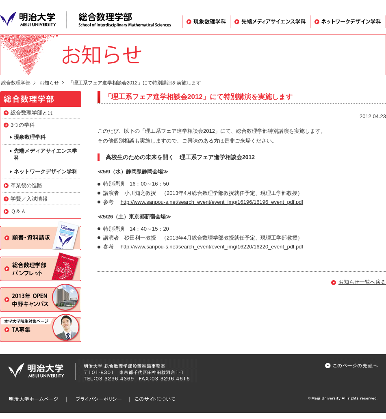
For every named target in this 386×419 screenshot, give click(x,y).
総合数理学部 (15, 83)
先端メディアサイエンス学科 (270, 21)
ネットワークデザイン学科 (348, 21)
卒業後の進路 (26, 185)
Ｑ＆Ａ (18, 211)
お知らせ (49, 83)
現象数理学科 (206, 21)
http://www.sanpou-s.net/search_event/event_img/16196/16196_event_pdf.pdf (212, 202)
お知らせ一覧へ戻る (362, 282)
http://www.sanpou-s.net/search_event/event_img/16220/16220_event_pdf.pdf (212, 247)
